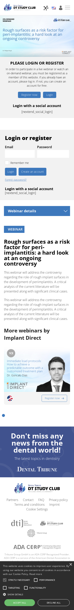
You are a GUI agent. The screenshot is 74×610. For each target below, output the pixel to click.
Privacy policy (58, 500)
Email (9, 147)
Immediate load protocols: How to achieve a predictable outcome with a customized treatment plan (25, 366)
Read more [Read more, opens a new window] (35, 574)
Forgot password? (16, 179)
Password (44, 147)
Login (49, 95)
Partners (12, 500)
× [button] (70, 564)
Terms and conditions (29, 504)
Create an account (32, 171)
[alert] (37, 585)
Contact (28, 500)
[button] (3, 415)
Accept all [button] (19, 602)
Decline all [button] (54, 602)
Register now (29, 95)
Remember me (19, 163)
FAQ (41, 500)
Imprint (54, 504)
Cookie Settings (37, 509)
